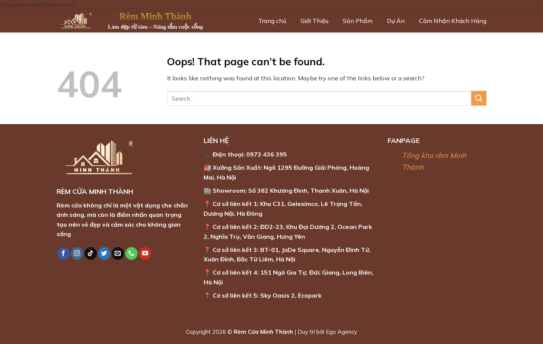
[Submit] (478, 98)
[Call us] (131, 253)
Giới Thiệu (314, 21)
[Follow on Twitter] (104, 253)
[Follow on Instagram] (77, 253)
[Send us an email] (118, 253)
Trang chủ (272, 21)
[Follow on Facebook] (63, 253)
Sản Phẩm (358, 21)
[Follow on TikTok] (90, 253)
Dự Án (396, 21)
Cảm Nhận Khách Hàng (452, 21)
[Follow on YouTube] (145, 253)
